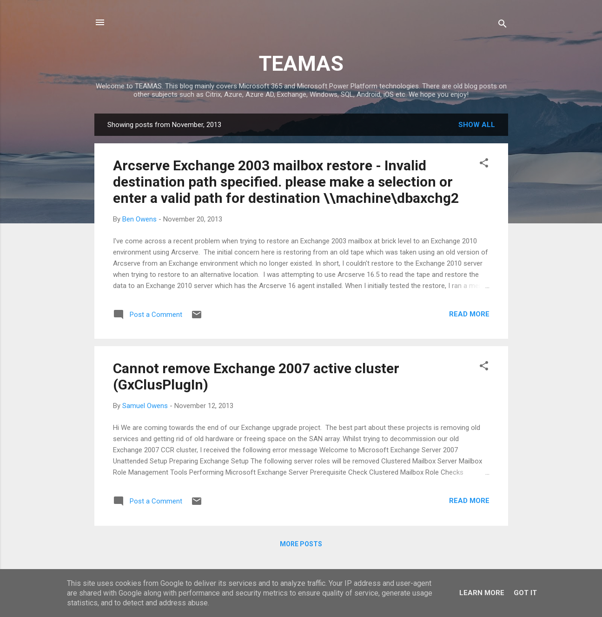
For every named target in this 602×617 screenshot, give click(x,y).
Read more (469, 314)
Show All (476, 125)
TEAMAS (301, 63)
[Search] (502, 25)
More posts (301, 544)
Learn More (481, 593)
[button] (484, 164)
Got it (525, 593)
